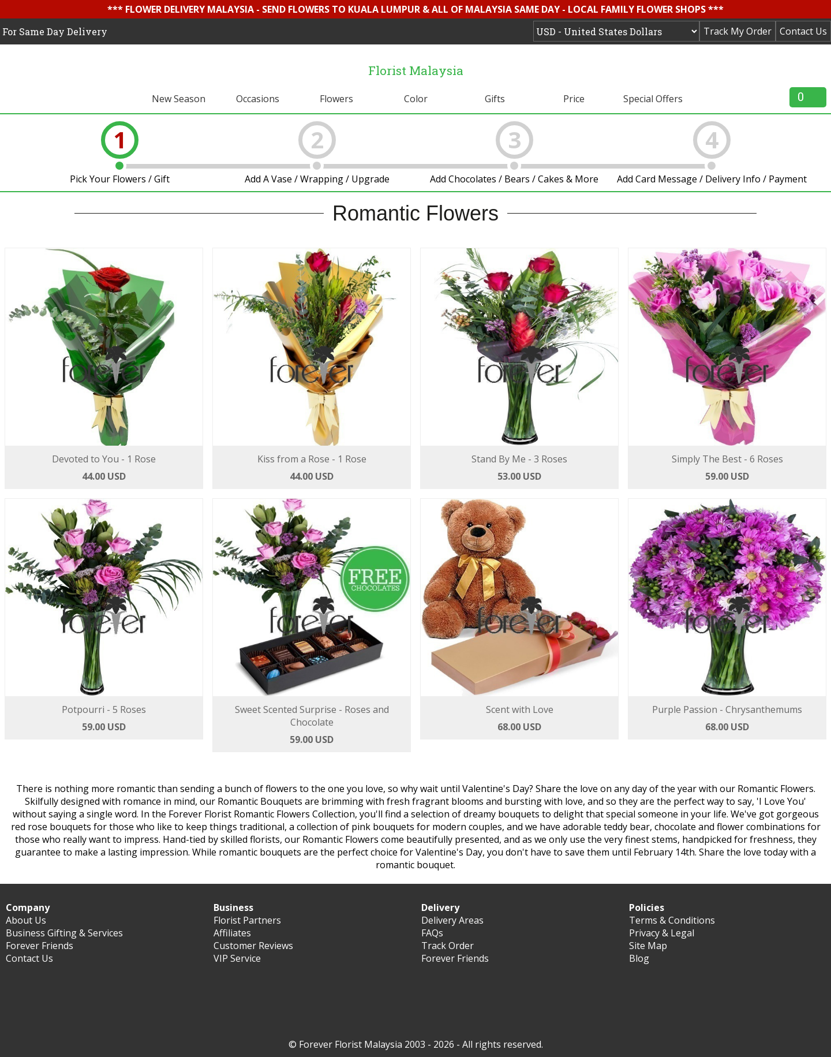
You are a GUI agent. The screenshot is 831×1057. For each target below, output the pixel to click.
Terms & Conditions (672, 920)
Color (416, 98)
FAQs (432, 933)
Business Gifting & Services (64, 933)
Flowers (336, 98)
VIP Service (237, 958)
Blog (639, 958)
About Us (26, 920)
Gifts (495, 98)
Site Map (648, 945)
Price (574, 98)
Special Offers (653, 98)
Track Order (447, 945)
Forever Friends (39, 945)
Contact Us (803, 31)
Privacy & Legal (661, 933)
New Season (178, 98)
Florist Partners (247, 920)
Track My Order (737, 31)
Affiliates (232, 933)
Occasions (257, 98)
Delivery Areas (452, 920)
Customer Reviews (253, 945)
